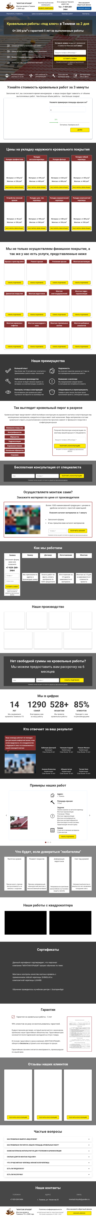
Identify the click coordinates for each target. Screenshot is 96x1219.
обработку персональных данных (58, 480)
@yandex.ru (85, 1199)
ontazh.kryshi (75, 1199)
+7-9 (12, 1199)
